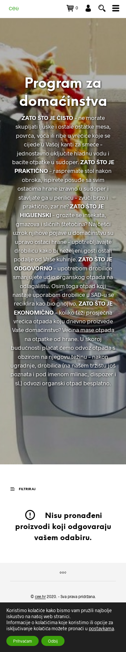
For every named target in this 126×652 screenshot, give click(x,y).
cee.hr (40, 596)
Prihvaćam (22, 641)
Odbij (53, 641)
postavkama (101, 628)
